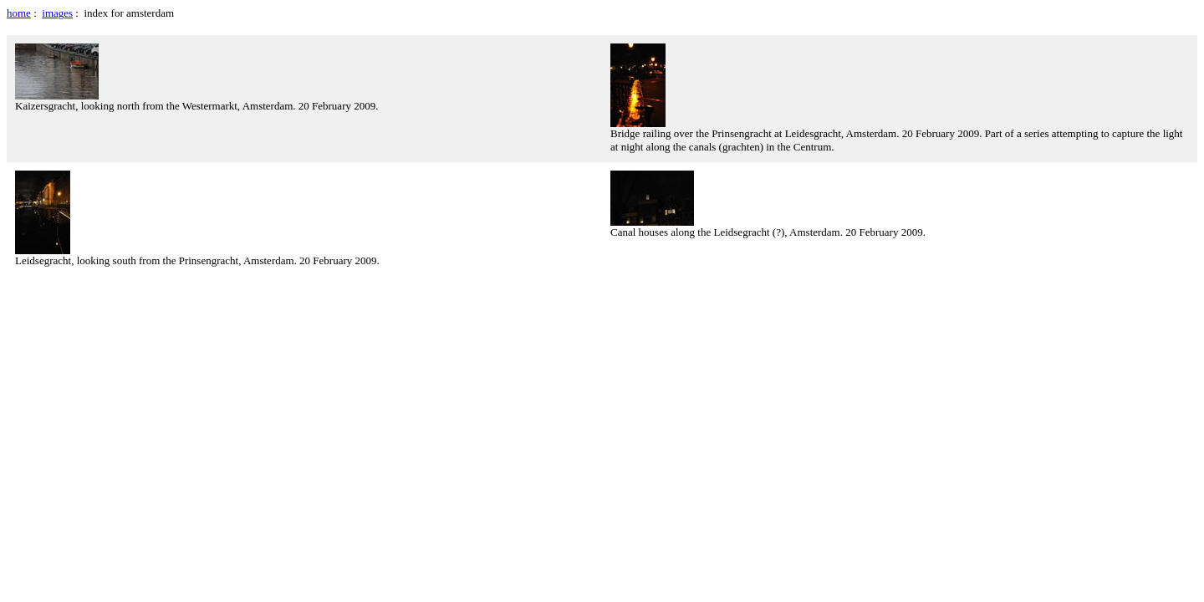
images (57, 13)
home (19, 13)
